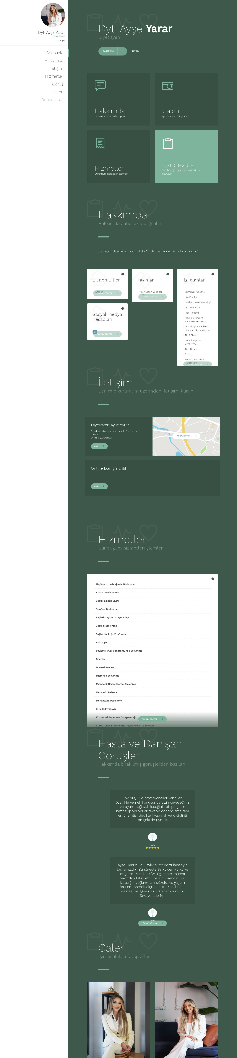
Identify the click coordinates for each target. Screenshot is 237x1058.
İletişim (56, 68)
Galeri (57, 91)
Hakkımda (53, 60)
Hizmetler (54, 76)
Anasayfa (54, 52)
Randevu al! (52, 99)
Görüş (57, 84)
